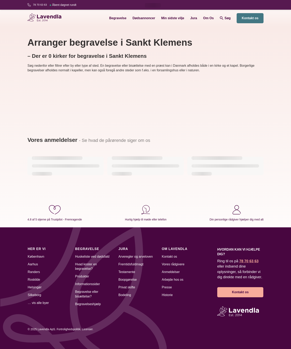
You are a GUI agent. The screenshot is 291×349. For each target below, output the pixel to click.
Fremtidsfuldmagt (130, 264)
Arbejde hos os (172, 279)
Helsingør (34, 287)
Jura (193, 18)
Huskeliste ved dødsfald (92, 256)
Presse (167, 287)
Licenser (87, 329)
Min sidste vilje (172, 18)
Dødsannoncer (144, 18)
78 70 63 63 (54, 5)
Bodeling (124, 295)
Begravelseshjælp (88, 304)
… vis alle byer (38, 303)
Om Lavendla (175, 249)
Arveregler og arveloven (135, 256)
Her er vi (37, 249)
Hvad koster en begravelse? (86, 266)
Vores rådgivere (173, 264)
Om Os (208, 18)
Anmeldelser (171, 272)
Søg (225, 18)
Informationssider (87, 284)
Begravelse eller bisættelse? (86, 294)
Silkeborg (34, 295)
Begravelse (117, 18)
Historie (167, 295)
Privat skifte (126, 287)
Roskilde (34, 279)
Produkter (82, 276)
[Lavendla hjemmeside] (46, 18)
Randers (34, 272)
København (36, 256)
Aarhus (33, 264)
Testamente (126, 272)
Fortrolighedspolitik (68, 329)
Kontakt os (250, 18)
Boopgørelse (127, 279)
